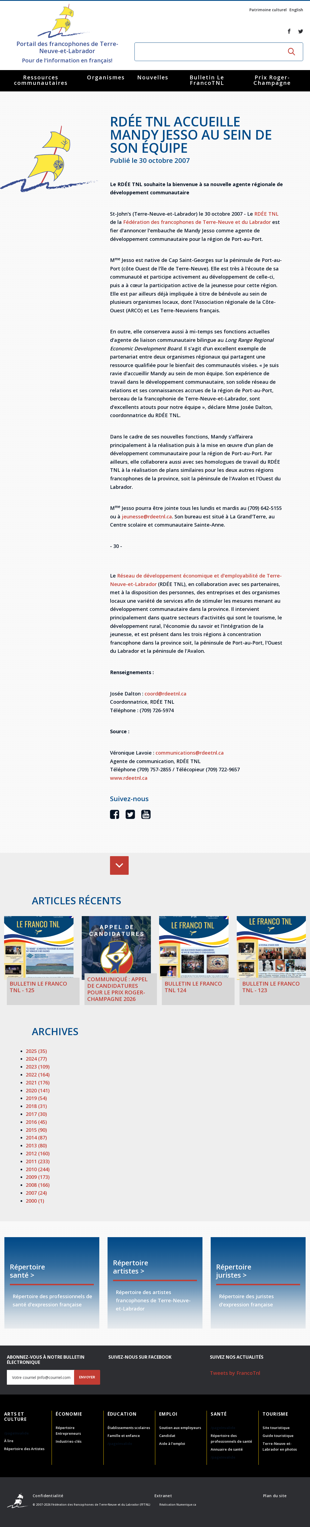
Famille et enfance (124, 1435)
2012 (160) (38, 1153)
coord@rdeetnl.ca (166, 693)
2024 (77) (36, 1058)
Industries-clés (68, 1441)
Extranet (163, 1495)
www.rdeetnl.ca (129, 778)
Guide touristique (278, 1435)
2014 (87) (36, 1137)
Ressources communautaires (41, 80)
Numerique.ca (186, 1504)
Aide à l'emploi (172, 1443)
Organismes (106, 77)
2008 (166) (38, 1185)
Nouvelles (152, 77)
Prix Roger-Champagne (272, 80)
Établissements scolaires (129, 1427)
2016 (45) (36, 1122)
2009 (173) (38, 1177)
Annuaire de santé (227, 1449)
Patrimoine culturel (268, 9)
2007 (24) (36, 1193)
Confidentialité (48, 1495)
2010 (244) (38, 1169)
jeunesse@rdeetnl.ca (147, 516)
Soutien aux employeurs (180, 1427)
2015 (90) (36, 1130)
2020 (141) (38, 1090)
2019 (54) (36, 1098)
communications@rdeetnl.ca (190, 752)
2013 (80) (36, 1145)
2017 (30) (36, 1114)
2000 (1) (35, 1200)
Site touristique (276, 1427)
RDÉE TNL (266, 213)
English (296, 9)
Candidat (167, 1435)
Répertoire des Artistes (24, 1448)
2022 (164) (38, 1074)
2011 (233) (38, 1161)
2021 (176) (38, 1082)
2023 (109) (38, 1066)
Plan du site (274, 1495)
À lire (8, 1440)
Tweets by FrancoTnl (235, 1373)
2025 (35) (36, 1051)
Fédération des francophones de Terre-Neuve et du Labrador (197, 222)
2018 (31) (36, 1106)
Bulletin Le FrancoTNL (207, 80)
